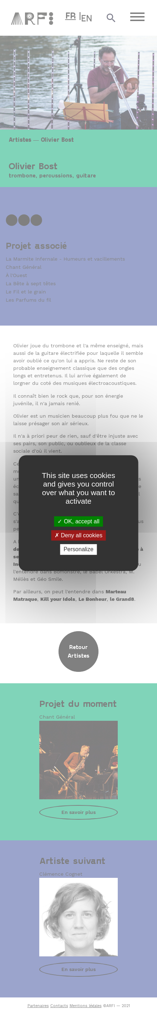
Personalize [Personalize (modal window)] (78, 550)
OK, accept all (78, 521)
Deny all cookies (78, 535)
